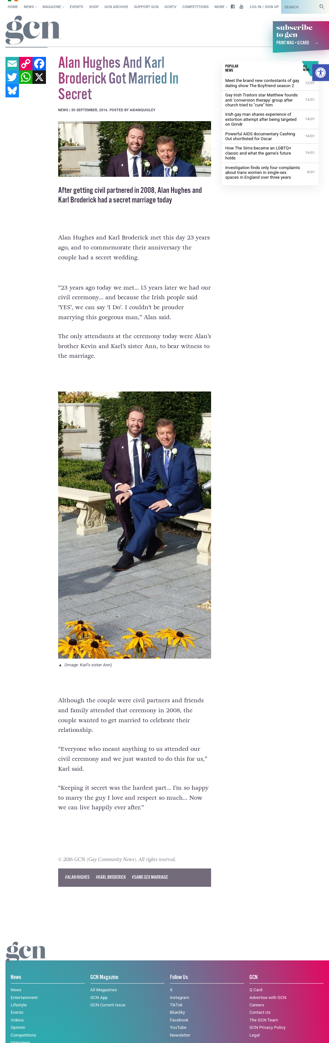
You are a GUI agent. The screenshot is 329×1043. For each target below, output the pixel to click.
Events (76, 7)
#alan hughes (77, 877)
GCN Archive (116, 7)
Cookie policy (55, 1032)
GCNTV (170, 7)
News (29, 7)
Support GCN (146, 7)
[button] (320, 72)
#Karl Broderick (111, 877)
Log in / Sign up (264, 7)
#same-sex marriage (150, 877)
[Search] (322, 7)
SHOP (94, 7)
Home (13, 7)
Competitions (195, 7)
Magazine (52, 7)
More (220, 7)
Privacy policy (94, 1032)
